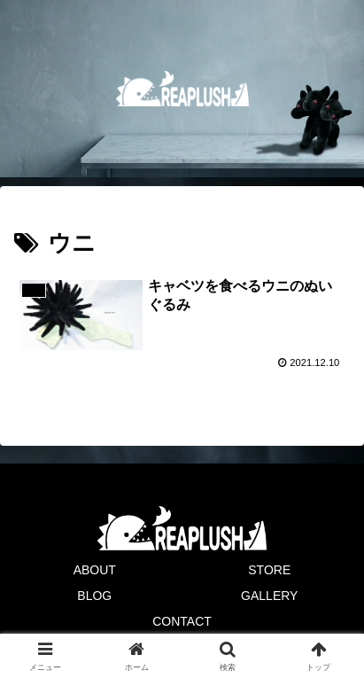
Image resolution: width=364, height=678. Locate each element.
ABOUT (95, 570)
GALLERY (269, 595)
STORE (269, 570)
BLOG (94, 595)
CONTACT (182, 621)
